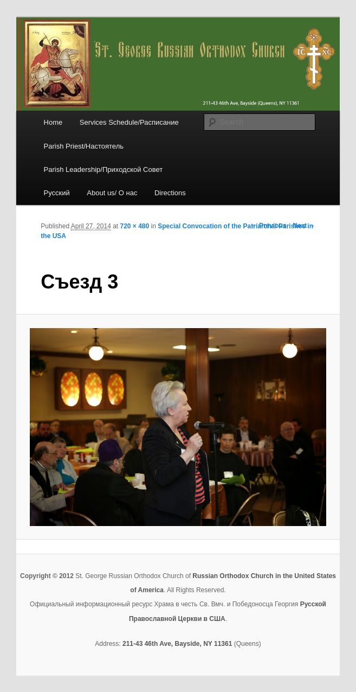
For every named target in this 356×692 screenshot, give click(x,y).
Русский (57, 193)
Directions (170, 193)
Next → (304, 225)
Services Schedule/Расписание (129, 122)
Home (53, 122)
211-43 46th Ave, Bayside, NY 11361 (177, 644)
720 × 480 (135, 226)
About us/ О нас (112, 193)
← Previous (269, 225)
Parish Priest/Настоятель (84, 146)
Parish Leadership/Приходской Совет (103, 169)
